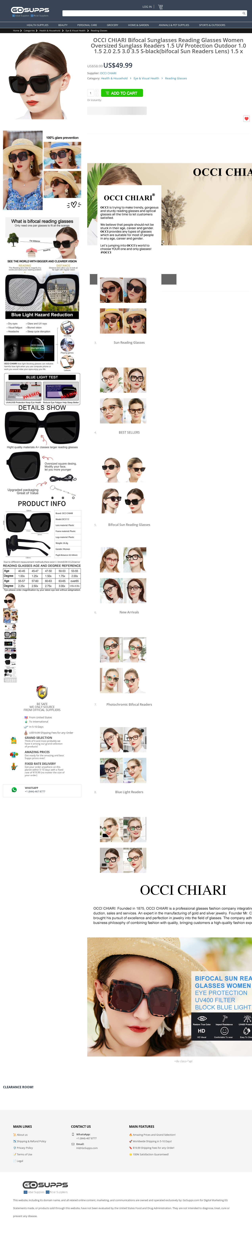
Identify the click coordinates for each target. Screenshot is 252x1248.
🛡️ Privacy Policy (23, 1148)
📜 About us (20, 1134)
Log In (147, 7)
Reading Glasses (99, 30)
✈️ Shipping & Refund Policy (29, 1141)
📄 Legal (18, 1161)
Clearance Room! (18, 1087)
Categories (29, 30)
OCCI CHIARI (108, 73)
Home (16, 30)
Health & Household (49, 30)
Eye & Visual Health (75, 30)
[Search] (153, 13)
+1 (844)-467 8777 (35, 791)
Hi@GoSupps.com (87, 1148)
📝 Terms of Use (22, 1154)
